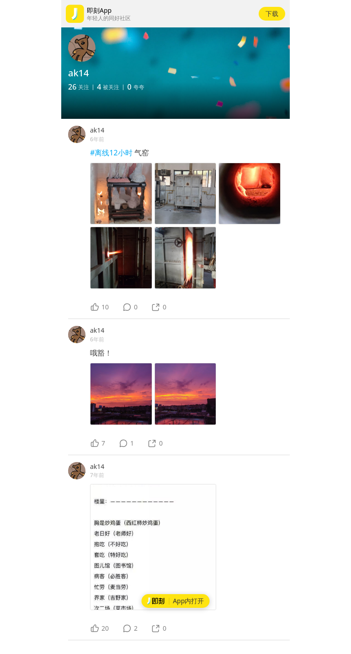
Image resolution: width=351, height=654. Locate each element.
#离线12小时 (112, 153)
